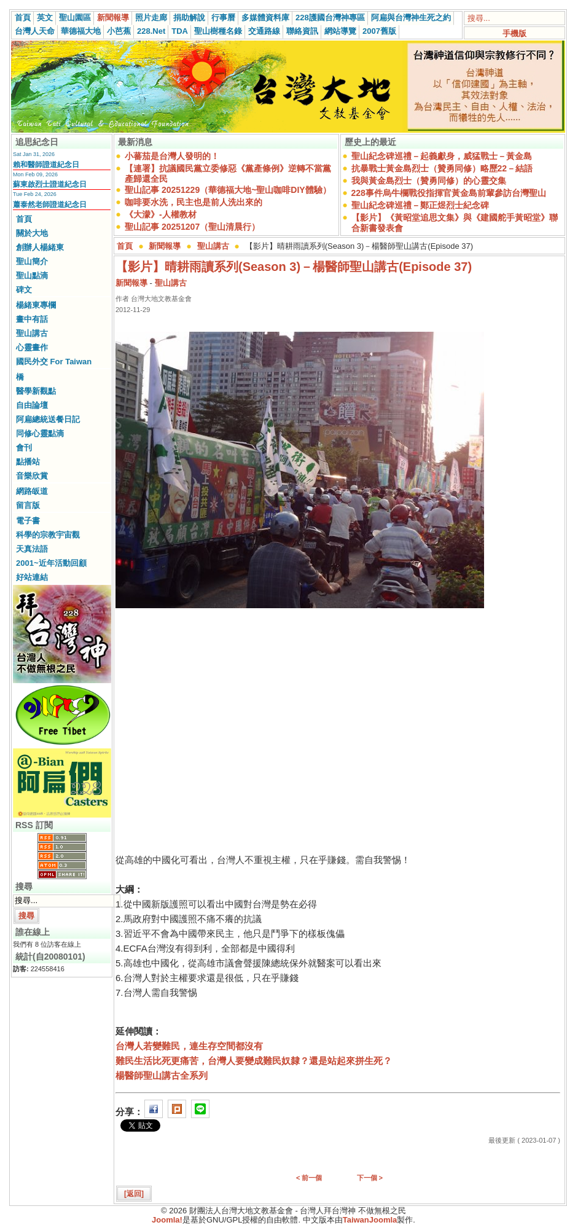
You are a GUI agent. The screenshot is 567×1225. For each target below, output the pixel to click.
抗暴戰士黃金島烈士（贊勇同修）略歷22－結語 (442, 168)
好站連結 (32, 577)
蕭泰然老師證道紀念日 (50, 204)
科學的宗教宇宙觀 (48, 534)
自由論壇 (32, 405)
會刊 (24, 447)
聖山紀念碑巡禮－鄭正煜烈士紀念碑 (420, 205)
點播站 (28, 461)
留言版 (28, 505)
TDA (179, 31)
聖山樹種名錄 (218, 31)
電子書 (28, 520)
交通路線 (264, 31)
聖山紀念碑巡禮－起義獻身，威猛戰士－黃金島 (441, 156)
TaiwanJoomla (370, 1219)
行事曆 (223, 17)
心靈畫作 (32, 347)
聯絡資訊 (302, 31)
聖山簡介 (32, 261)
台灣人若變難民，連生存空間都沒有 (189, 1046)
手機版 (514, 33)
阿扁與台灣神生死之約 (411, 17)
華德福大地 (81, 31)
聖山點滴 (32, 275)
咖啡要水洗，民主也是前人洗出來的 (193, 202)
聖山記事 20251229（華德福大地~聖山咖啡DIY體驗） (228, 190)
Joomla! (167, 1219)
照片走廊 (151, 17)
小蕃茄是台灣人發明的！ (172, 156)
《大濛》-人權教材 (161, 214)
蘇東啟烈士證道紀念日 (50, 184)
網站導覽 (340, 31)
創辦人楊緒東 (40, 247)
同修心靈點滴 (40, 433)
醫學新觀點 (36, 391)
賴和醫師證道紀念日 (46, 164)
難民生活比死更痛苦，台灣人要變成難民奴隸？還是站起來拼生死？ (253, 1060)
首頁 (23, 17)
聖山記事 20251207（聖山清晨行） (192, 227)
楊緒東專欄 (36, 305)
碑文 (24, 289)
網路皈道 (32, 491)
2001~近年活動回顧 (51, 563)
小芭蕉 (119, 31)
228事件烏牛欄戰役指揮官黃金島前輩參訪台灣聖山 (448, 193)
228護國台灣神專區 (330, 17)
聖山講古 (32, 333)
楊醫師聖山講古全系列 (161, 1075)
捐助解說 (189, 17)
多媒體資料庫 (265, 17)
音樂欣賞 (32, 475)
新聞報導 (113, 17)
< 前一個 (309, 1177)
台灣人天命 (35, 31)
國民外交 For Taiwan (54, 361)
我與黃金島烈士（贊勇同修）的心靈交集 (428, 181)
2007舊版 (379, 31)
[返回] (134, 1193)
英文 (45, 17)
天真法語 (32, 549)
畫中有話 (32, 319)
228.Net (151, 31)
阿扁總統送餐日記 (48, 419)
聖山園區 (75, 17)
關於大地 (32, 233)
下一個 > (370, 1177)
